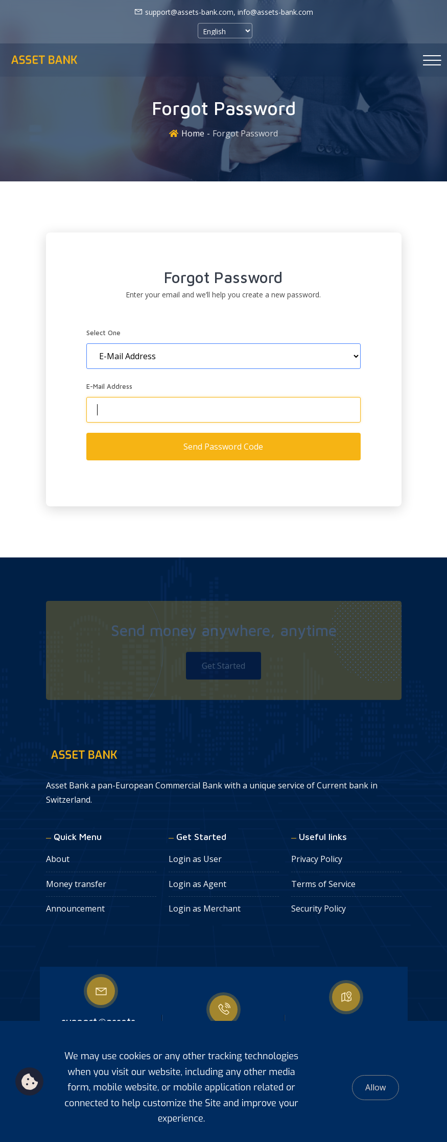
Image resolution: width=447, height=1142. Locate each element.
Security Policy (318, 908)
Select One (103, 333)
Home (192, 133)
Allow (375, 1087)
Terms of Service (323, 884)
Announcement (75, 908)
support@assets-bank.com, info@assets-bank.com (223, 12)
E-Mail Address (109, 386)
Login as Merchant (205, 908)
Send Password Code (223, 446)
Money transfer (76, 884)
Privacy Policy (316, 859)
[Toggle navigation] (432, 60)
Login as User (195, 859)
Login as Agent (197, 884)
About (57, 859)
